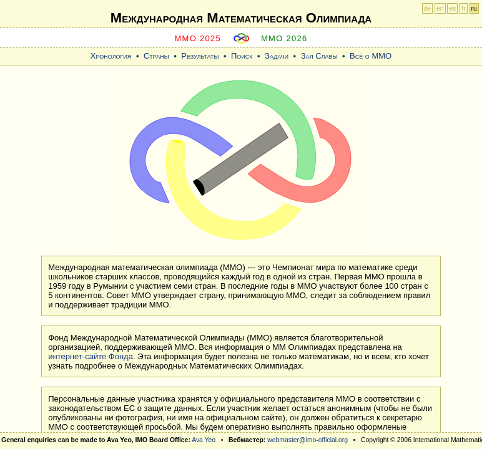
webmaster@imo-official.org (307, 440)
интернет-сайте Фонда (90, 356)
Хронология (111, 55)
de (427, 8)
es (452, 8)
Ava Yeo (203, 440)
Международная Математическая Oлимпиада (241, 18)
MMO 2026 (284, 38)
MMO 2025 (197, 38)
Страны (156, 55)
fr (463, 8)
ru (474, 8)
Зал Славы (319, 55)
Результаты (200, 55)
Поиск (242, 55)
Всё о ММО (370, 55)
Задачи (276, 55)
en (440, 8)
